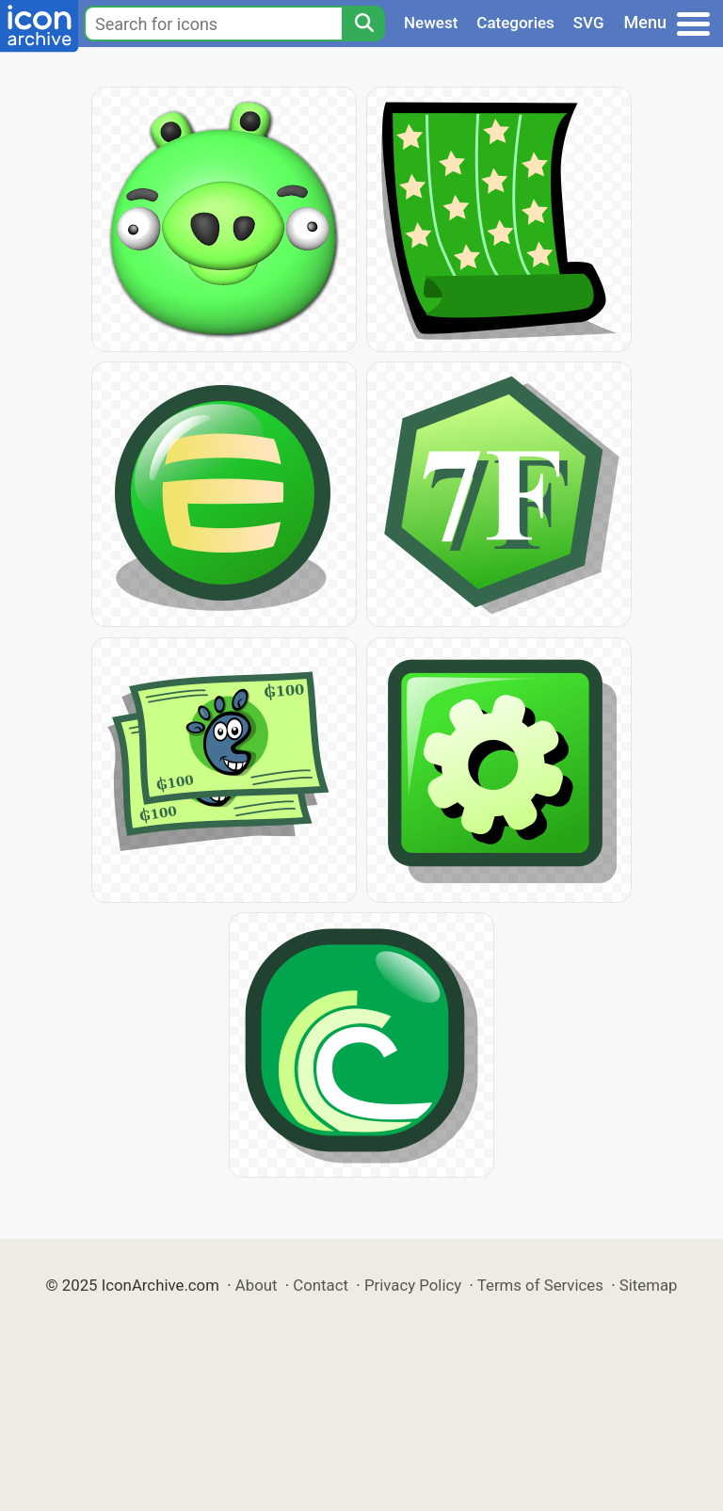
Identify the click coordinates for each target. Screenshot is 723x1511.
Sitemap (648, 1285)
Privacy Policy (412, 1285)
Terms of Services (540, 1285)
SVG (588, 22)
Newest (431, 22)
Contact (320, 1285)
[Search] (363, 23)
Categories (515, 22)
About (256, 1285)
